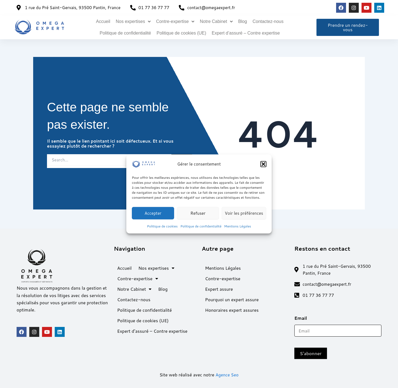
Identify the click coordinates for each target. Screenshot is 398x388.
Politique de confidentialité (200, 226)
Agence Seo (227, 374)
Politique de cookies (162, 226)
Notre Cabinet (216, 22)
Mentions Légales (237, 226)
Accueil (103, 21)
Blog (242, 21)
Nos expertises (133, 22)
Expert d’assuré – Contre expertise (246, 33)
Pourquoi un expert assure (232, 298)
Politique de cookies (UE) (181, 33)
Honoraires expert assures (232, 308)
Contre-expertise (175, 22)
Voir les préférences (244, 213)
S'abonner (311, 353)
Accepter (153, 213)
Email (302, 318)
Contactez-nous (268, 21)
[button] (263, 164)
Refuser (198, 213)
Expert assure (219, 287)
